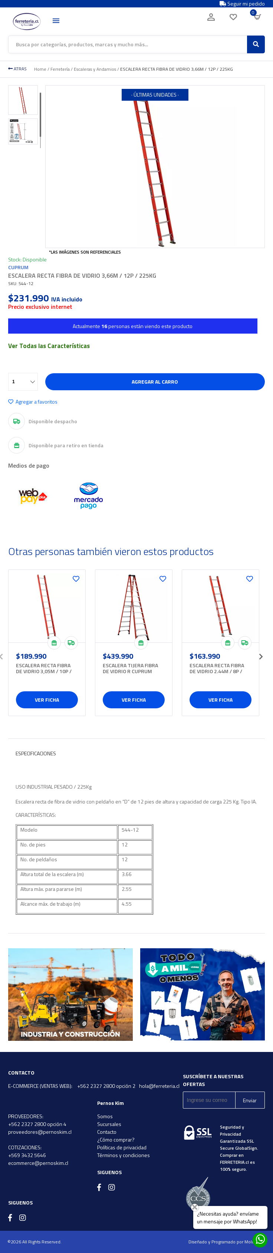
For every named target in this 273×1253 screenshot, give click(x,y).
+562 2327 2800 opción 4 (37, 1124)
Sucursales (109, 1124)
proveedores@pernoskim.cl (40, 1132)
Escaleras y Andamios (95, 69)
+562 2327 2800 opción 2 (106, 1086)
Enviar (250, 1100)
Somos (105, 1116)
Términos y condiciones (123, 1155)
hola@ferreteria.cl (159, 1086)
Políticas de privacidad (122, 1147)
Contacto (106, 1132)
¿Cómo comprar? (116, 1139)
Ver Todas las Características (49, 346)
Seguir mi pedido (242, 3)
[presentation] (261, 654)
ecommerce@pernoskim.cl (38, 1163)
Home (40, 69)
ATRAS (17, 68)
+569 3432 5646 (27, 1155)
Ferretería (60, 69)
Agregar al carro (155, 381)
